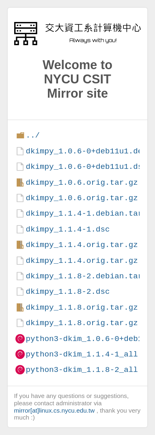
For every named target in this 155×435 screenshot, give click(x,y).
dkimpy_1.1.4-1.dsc (68, 229)
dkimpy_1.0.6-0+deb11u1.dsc (86, 166)
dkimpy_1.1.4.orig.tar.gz (82, 244)
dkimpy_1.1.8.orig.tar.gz (82, 307)
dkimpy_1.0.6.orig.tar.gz (82, 182)
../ (33, 135)
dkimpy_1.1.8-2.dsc (68, 291)
